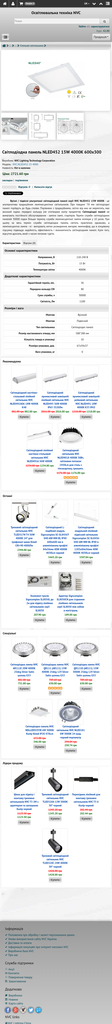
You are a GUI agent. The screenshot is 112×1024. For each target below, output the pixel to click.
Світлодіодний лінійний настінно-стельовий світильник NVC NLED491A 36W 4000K (39, 456)
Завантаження (15, 981)
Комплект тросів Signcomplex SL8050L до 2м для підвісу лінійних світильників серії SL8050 (40, 603)
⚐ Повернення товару (18, 977)
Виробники (13, 995)
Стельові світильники (31, 45)
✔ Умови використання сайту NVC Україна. (31, 939)
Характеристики (11, 243)
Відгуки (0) (29, 243)
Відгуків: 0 (24, 187)
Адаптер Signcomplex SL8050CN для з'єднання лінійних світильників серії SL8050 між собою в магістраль (70, 603)
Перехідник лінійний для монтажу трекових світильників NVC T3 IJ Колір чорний (86, 800)
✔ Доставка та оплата (18, 943)
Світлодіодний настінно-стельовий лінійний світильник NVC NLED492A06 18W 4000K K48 (24, 400)
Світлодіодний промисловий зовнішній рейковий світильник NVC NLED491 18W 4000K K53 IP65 (86, 400)
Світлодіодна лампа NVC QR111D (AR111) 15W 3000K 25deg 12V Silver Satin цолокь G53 (86, 670)
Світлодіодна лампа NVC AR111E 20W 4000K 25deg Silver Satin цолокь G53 (24, 670)
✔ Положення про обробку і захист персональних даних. (40, 935)
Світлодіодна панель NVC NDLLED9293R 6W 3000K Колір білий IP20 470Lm (39, 730)
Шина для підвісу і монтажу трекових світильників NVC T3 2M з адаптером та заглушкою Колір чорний (24, 802)
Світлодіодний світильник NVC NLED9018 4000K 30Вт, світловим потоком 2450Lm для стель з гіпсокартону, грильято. (71, 459)
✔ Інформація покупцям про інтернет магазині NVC (36, 947)
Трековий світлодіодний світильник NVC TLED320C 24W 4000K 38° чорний (55, 861)
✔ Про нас (11, 955)
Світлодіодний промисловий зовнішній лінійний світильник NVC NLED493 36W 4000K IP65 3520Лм (55, 400)
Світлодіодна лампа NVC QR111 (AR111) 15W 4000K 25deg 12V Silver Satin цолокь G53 (55, 670)
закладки (7, 180)
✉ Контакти (12, 973)
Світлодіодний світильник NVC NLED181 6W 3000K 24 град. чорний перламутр (71, 732)
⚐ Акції (9, 969)
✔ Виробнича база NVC (19, 951)
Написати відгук (43, 187)
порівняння (21, 180)
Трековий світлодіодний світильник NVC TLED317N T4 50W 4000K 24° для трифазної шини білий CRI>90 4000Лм (24, 536)
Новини (11, 999)
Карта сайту (14, 1003)
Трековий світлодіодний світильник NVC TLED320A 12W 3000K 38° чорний (55, 800)
